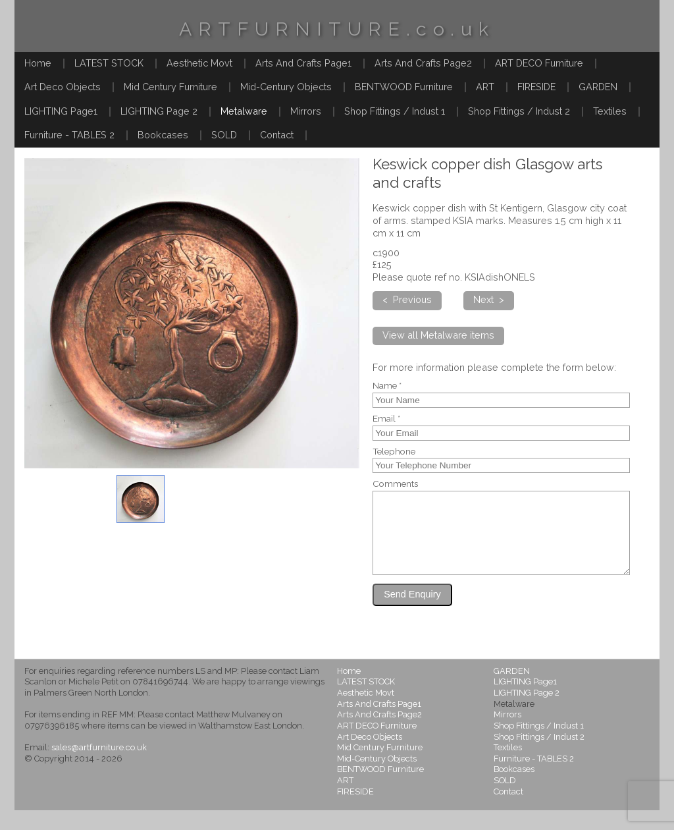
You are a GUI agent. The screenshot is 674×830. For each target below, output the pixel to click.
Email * (386, 419)
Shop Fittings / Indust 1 (394, 111)
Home (37, 63)
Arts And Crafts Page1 (303, 63)
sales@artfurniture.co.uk (99, 767)
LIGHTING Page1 (60, 111)
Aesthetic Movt (199, 63)
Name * (387, 386)
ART (485, 86)
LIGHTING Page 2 (158, 111)
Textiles (610, 111)
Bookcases (163, 134)
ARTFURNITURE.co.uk (337, 29)
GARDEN (598, 86)
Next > (488, 299)
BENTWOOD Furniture (404, 86)
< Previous (407, 299)
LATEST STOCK (108, 63)
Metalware (243, 111)
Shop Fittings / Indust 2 (519, 111)
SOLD (224, 134)
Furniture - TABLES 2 (69, 134)
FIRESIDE (536, 86)
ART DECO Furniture (539, 63)
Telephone (394, 451)
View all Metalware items (438, 335)
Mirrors (305, 111)
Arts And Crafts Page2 (423, 63)
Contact (277, 134)
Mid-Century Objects (286, 86)
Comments (395, 484)
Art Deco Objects (62, 86)
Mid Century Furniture (170, 86)
